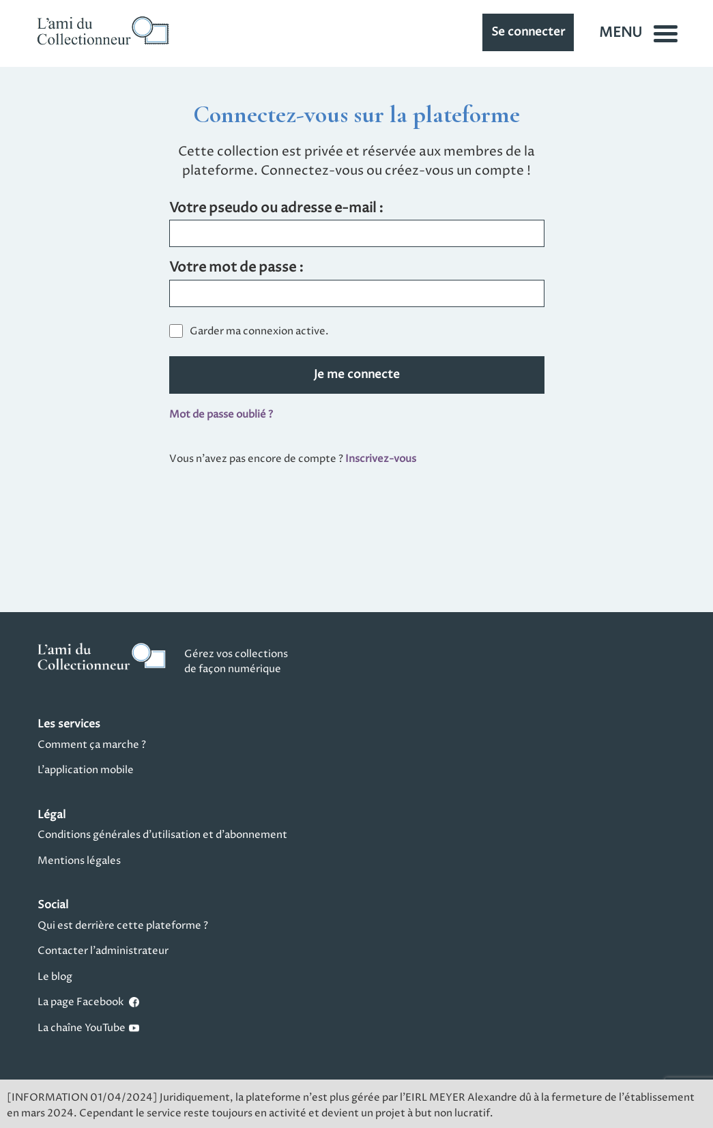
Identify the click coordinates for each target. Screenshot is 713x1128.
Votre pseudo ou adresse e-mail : (276, 209)
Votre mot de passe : (236, 268)
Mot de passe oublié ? (221, 414)
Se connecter (528, 32)
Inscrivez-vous (380, 459)
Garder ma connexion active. (259, 331)
